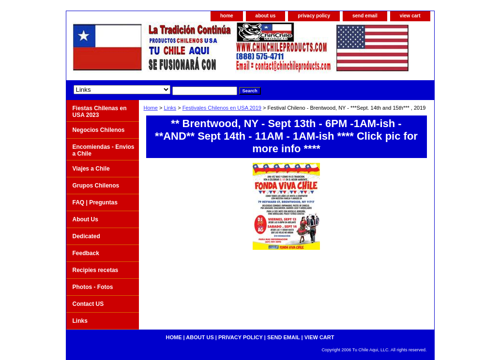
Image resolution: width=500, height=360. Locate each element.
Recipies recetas (96, 270)
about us (266, 15)
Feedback (86, 253)
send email (365, 15)
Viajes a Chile (91, 168)
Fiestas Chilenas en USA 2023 (100, 111)
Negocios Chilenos (99, 130)
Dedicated (86, 236)
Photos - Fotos (93, 287)
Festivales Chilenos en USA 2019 (221, 108)
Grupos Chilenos (96, 185)
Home (151, 108)
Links (170, 108)
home (226, 15)
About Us (85, 219)
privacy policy (314, 15)
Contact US (88, 304)
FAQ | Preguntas (95, 202)
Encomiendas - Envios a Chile (104, 150)
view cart (410, 15)
